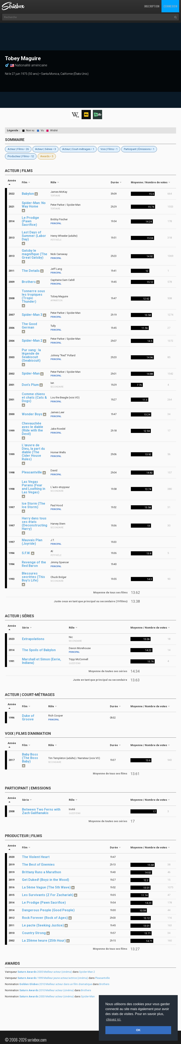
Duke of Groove (28, 717)
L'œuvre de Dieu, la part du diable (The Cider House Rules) (33, 452)
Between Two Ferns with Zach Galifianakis (41, 811)
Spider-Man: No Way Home (34, 204)
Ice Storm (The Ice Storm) (33, 505)
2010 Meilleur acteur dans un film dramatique (55, 984)
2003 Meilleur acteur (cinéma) (46, 996)
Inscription (151, 6)
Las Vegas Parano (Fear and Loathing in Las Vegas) (33, 487)
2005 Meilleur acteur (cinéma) (44, 971)
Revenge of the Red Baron (34, 564)
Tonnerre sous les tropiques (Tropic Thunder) (33, 296)
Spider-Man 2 (32, 340)
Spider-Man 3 (32, 314)
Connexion (170, 6)
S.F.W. (26, 553)
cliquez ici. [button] (113, 1019)
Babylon (28, 193)
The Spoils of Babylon (39, 650)
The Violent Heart (36, 857)
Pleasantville (32, 472)
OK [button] (138, 1030)
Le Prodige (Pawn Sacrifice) (30, 221)
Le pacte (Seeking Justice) (43, 925)
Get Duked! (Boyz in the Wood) (45, 879)
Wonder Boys (32, 414)
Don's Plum (30, 384)
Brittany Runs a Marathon (41, 872)
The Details (31, 270)
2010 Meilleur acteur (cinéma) (46, 990)
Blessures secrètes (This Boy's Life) (33, 577)
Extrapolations (33, 639)
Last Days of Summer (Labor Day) (34, 236)
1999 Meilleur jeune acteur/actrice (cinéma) (52, 977)
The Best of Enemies (38, 864)
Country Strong (34, 933)
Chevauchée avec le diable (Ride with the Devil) (32, 429)
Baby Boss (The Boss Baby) (30, 758)
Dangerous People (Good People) (48, 910)
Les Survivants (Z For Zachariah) (47, 895)
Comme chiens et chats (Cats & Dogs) (34, 397)
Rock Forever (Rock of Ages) (45, 917)
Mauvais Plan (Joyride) (32, 541)
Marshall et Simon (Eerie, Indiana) (41, 661)
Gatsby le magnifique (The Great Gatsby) (34, 254)
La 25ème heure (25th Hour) (44, 940)
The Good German (29, 325)
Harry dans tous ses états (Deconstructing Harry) (34, 524)
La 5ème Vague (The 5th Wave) (46, 887)
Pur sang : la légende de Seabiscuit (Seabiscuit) (31, 355)
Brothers (29, 282)
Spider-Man (31, 373)
